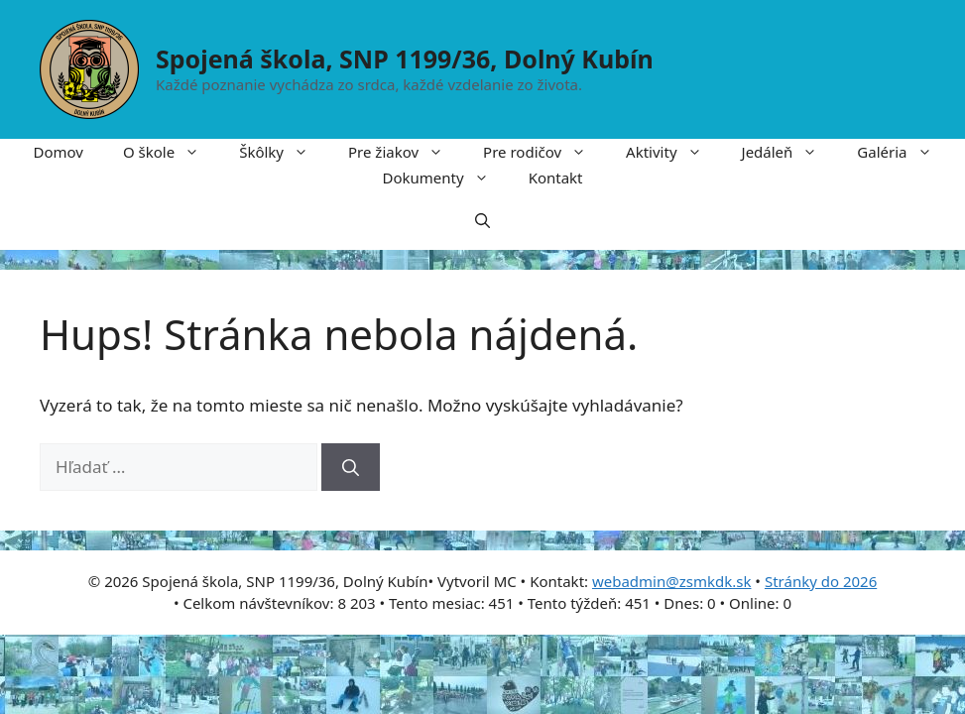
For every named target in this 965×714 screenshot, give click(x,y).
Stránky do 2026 (821, 581)
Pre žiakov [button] (405, 152)
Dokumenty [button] (445, 177)
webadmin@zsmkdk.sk (672, 581)
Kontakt (556, 177)
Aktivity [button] (673, 152)
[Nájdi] (350, 467)
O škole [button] (171, 152)
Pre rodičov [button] (544, 152)
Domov (58, 152)
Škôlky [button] (283, 152)
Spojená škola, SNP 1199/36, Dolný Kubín (405, 58)
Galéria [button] (904, 152)
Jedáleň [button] (790, 152)
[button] (482, 220)
